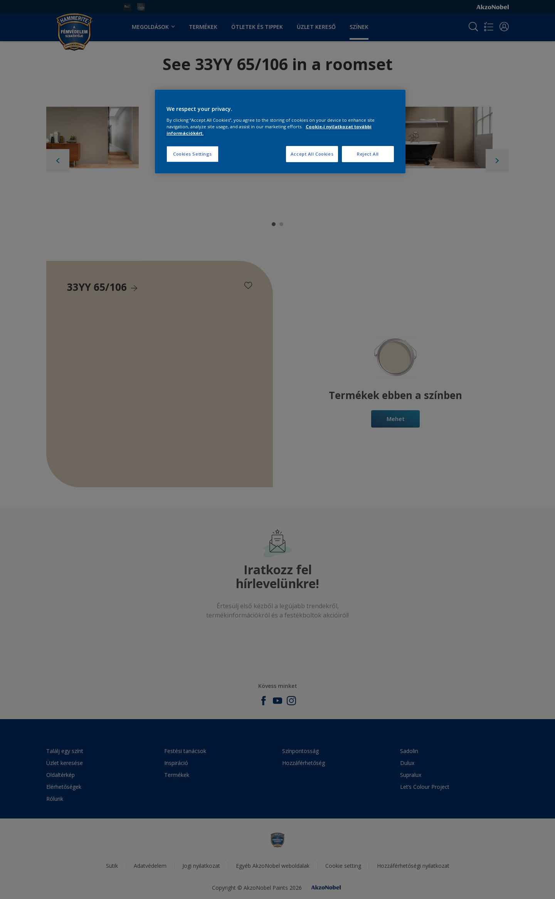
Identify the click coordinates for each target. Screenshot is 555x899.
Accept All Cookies (312, 154)
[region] (280, 131)
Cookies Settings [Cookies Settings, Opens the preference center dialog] (192, 154)
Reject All (368, 154)
